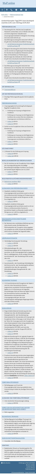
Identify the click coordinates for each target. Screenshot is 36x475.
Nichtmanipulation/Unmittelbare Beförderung (14, 219)
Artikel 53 (10, 331)
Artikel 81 (10, 174)
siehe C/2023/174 (29, 375)
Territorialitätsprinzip (10, 382)
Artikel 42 (10, 393)
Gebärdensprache (30, 469)
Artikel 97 (10, 201)
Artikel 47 (10, 260)
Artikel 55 (10, 353)
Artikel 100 (10, 156)
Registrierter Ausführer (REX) (12, 181)
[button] (2, 10)
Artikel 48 (10, 304)
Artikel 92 (10, 124)
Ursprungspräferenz (9, 89)
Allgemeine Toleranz (9, 280)
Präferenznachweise (9, 103)
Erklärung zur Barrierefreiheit (27, 463)
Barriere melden (30, 465)
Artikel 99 (10, 153)
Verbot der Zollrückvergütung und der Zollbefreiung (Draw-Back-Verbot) (16, 408)
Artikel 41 (10, 243)
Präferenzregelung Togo (16, 14)
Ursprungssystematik (9, 238)
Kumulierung (6, 308)
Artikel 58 (10, 433)
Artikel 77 (10, 141)
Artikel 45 (10, 276)
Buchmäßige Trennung (10, 416)
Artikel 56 (10, 378)
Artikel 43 (10, 233)
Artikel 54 (10, 334)
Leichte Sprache (30, 467)
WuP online (9, 3)
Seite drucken (5, 463)
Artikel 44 (10, 245)
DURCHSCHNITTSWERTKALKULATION (13, 438)
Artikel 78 (10, 121)
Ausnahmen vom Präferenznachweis (14, 188)
